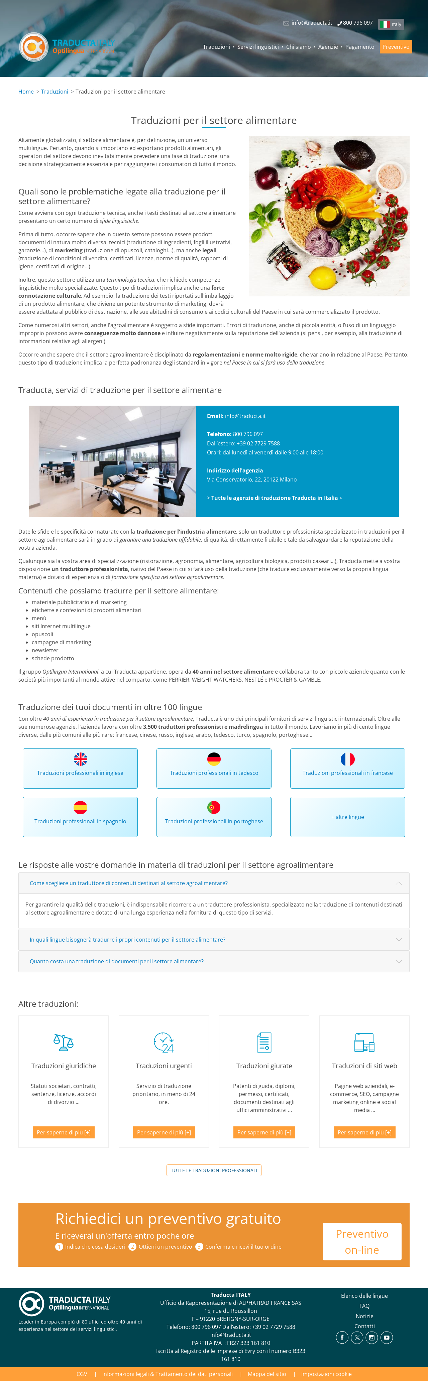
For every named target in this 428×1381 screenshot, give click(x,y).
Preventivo (396, 46)
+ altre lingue (347, 817)
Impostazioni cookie (326, 1374)
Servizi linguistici (258, 46)
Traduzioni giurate (264, 1065)
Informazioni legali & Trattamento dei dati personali (167, 1374)
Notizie (364, 1316)
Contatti (364, 1326)
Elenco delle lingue (364, 1295)
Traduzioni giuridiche (63, 1065)
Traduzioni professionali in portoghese (214, 821)
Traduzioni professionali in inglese (80, 773)
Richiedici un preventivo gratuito (168, 1218)
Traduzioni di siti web (364, 1065)
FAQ (364, 1305)
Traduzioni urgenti (164, 1065)
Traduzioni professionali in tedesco (214, 773)
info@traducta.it (245, 416)
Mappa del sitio (267, 1374)
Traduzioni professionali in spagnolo (80, 821)
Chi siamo (298, 46)
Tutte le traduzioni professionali (214, 1170)
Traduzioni (216, 46)
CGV (82, 1374)
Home (26, 91)
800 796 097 (206, 1327)
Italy (396, 24)
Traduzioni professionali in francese (348, 773)
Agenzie (328, 46)
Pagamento (359, 46)
